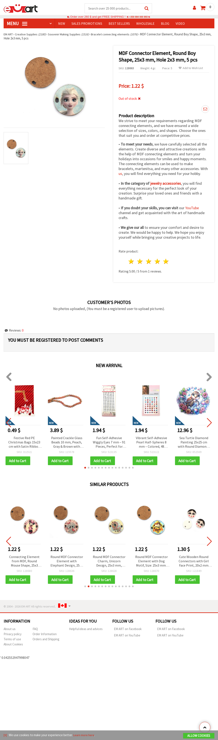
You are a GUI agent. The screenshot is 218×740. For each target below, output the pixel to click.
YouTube (192, 208)
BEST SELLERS (119, 24)
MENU (17, 24)
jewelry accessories (165, 183)
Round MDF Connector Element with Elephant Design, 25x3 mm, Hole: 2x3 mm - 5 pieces (66, 561)
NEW (61, 24)
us (120, 173)
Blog (165, 24)
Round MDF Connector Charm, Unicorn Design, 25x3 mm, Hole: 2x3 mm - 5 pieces (109, 561)
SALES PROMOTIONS (87, 24)
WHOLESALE (145, 24)
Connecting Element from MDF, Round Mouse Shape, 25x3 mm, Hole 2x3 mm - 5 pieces (24, 561)
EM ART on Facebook (128, 630)
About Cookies (13, 645)
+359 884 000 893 (138, 17)
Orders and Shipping (46, 640)
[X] (5, 735)
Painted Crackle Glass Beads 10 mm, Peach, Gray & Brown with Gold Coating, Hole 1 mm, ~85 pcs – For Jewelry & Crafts (66, 442)
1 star (131, 261)
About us (10, 630)
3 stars (148, 261)
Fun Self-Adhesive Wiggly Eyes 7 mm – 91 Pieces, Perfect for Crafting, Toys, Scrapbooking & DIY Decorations (109, 442)
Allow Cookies (198, 736)
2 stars (140, 261)
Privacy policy (13, 635)
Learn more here (85, 735)
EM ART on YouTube (127, 636)
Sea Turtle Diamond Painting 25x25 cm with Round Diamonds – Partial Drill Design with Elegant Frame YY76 (194, 442)
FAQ (35, 630)
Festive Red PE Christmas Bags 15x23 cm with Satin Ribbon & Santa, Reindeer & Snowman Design (24, 442)
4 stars (157, 261)
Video (180, 24)
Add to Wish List (191, 68)
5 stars (166, 261)
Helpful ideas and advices (86, 630)
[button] (85, 468)
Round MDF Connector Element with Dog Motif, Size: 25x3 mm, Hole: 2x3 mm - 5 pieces (151, 561)
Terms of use (12, 640)
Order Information (45, 635)
